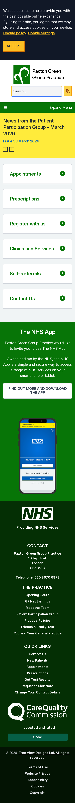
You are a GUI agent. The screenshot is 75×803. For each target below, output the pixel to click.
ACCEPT (14, 46)
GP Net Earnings (37, 601)
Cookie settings (41, 33)
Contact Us (37, 654)
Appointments (37, 667)
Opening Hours (37, 595)
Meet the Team (37, 608)
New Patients (37, 660)
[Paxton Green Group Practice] (37, 73)
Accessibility (37, 780)
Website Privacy (37, 773)
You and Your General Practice (38, 633)
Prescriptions (37, 673)
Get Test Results (37, 680)
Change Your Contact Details (37, 692)
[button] (5, 149)
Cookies (37, 786)
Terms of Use (37, 767)
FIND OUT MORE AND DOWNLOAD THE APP (37, 390)
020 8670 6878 (47, 577)
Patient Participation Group (37, 614)
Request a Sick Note (37, 686)
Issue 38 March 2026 (21, 141)
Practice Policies (37, 620)
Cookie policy (14, 33)
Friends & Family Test (37, 627)
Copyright (37, 793)
